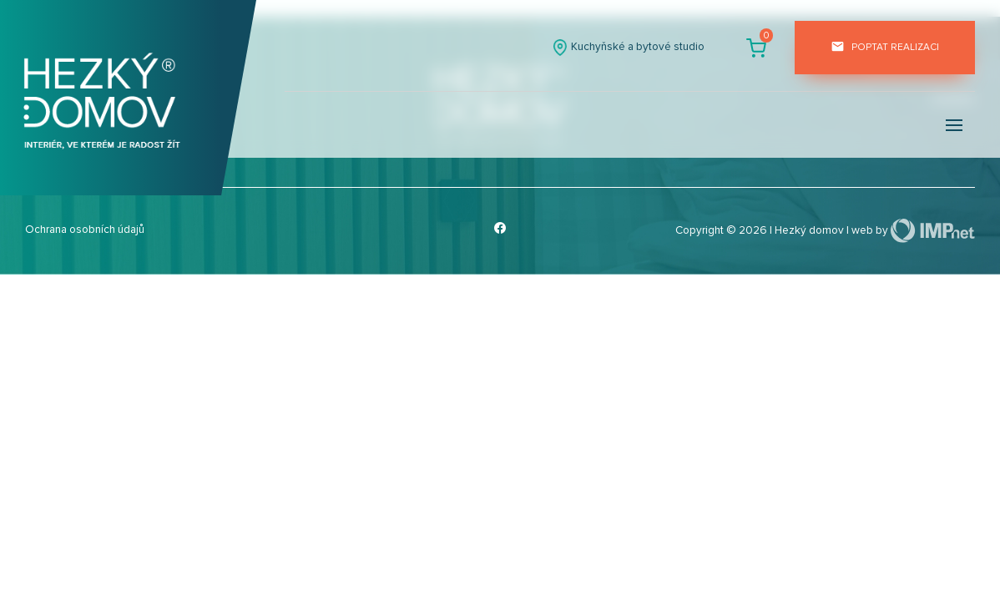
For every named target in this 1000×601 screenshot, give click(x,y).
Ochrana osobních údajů (84, 229)
